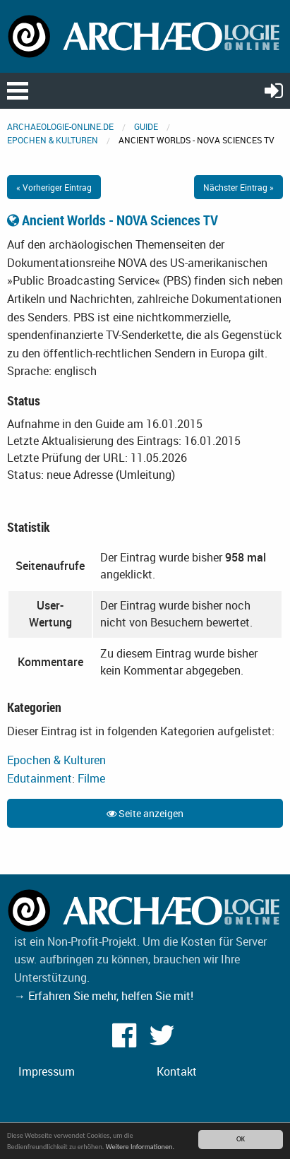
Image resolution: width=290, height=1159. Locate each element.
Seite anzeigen (145, 813)
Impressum (46, 1071)
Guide (146, 126)
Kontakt (177, 1071)
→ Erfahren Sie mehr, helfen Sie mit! (103, 996)
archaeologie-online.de (60, 126)
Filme (91, 778)
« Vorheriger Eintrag (54, 187)
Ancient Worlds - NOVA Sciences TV (112, 220)
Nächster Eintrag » (238, 187)
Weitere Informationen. (140, 1146)
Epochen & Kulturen (52, 139)
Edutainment (39, 778)
